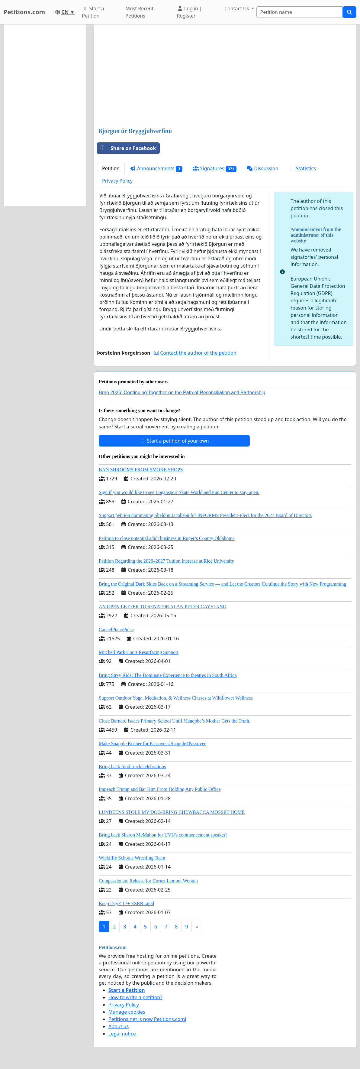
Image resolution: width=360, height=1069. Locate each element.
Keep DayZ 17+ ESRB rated (126, 903)
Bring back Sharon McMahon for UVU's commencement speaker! (163, 834)
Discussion (262, 168)
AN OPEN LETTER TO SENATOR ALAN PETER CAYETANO (163, 606)
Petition (111, 168)
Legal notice (122, 1033)
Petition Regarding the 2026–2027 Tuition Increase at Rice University (166, 561)
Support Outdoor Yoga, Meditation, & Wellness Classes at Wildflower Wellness (176, 697)
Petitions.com (24, 12)
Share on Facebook (126, 148)
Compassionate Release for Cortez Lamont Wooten (148, 880)
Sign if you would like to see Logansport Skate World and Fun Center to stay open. (179, 492)
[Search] (299, 12)
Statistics (302, 168)
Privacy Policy (117, 180)
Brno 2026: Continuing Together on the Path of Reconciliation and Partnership (182, 392)
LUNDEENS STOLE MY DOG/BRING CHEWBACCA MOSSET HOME (172, 812)
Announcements (156, 168)
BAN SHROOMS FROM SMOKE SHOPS (141, 469)
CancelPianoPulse (116, 629)
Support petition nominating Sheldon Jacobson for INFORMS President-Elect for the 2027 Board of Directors (205, 515)
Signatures (214, 168)
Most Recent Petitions (139, 12)
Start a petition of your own (174, 440)
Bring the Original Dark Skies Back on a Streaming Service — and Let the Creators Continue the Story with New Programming (222, 583)
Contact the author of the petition (195, 352)
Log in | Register (189, 12)
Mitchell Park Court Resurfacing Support (138, 652)
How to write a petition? (135, 997)
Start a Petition (93, 12)
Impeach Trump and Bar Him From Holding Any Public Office (160, 789)
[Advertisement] (225, 76)
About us (118, 1026)
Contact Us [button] (237, 8)
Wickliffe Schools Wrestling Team (132, 857)
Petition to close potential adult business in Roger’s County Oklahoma (167, 538)
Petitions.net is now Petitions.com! (147, 1019)
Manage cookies (126, 1012)
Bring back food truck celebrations (132, 766)
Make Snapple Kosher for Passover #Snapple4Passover (152, 743)
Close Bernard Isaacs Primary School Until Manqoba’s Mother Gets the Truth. (174, 720)
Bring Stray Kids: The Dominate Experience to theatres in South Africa (167, 675)
